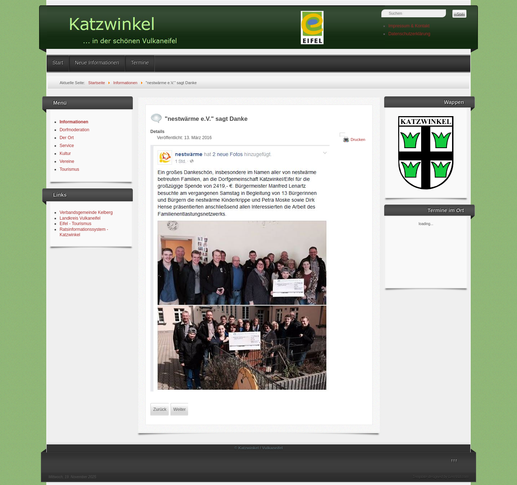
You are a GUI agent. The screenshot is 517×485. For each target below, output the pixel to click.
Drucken (357, 139)
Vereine (67, 161)
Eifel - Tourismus (75, 223)
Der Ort (67, 137)
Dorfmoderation (74, 129)
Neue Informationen (97, 62)
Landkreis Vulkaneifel (80, 218)
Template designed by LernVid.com (441, 477)
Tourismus (69, 169)
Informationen (74, 121)
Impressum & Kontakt (409, 25)
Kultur (65, 153)
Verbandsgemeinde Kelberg (86, 212)
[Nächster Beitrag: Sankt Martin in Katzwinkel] (179, 409)
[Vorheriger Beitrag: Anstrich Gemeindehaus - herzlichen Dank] (159, 409)
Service (67, 145)
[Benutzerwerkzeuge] (342, 135)
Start (57, 62)
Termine (140, 62)
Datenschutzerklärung (409, 33)
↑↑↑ (454, 460)
